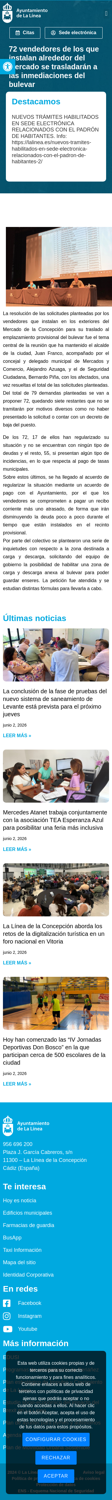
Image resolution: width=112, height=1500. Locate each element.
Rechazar (56, 1457)
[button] (7, 66)
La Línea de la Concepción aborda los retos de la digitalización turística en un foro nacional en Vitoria (54, 934)
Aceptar (56, 1475)
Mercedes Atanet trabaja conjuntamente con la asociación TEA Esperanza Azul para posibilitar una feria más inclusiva (55, 820)
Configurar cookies (56, 1439)
